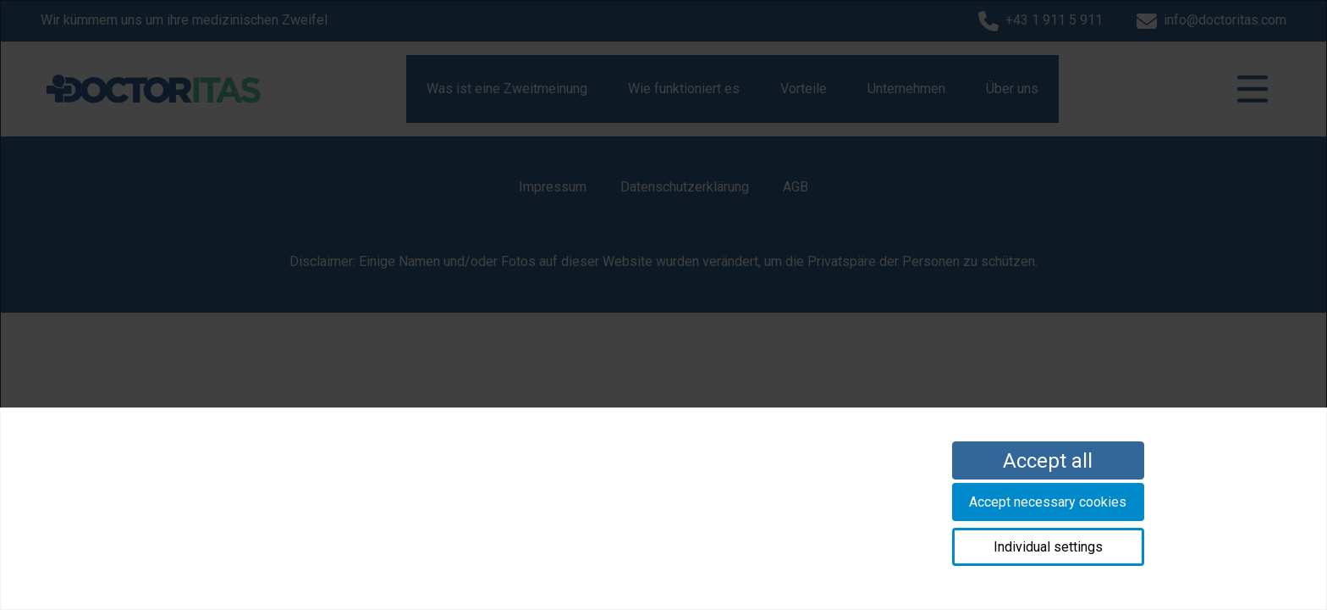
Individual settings (1048, 547)
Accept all (1048, 461)
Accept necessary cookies (1047, 502)
